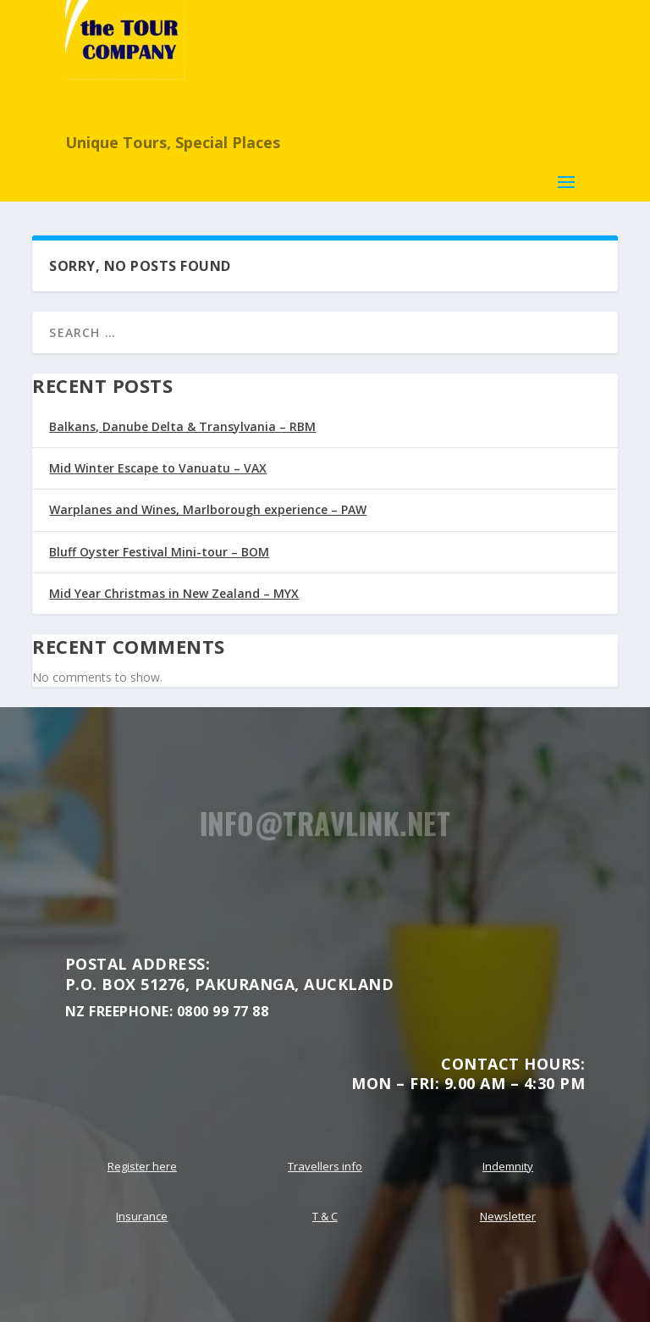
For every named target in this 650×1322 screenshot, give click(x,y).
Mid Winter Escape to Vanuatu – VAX (158, 468)
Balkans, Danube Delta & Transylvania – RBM (182, 426)
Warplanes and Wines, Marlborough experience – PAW (207, 509)
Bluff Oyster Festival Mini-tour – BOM (159, 552)
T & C (325, 1216)
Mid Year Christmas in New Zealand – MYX (174, 593)
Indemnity (507, 1166)
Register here (142, 1166)
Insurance (142, 1216)
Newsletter (508, 1216)
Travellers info (325, 1166)
